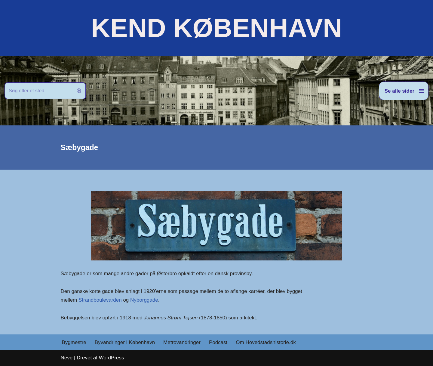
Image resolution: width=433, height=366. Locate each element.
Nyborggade (144, 300)
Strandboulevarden (100, 300)
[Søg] (38, 90)
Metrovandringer (182, 342)
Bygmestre (74, 342)
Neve (67, 358)
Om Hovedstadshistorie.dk (266, 342)
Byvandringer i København (125, 342)
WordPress (111, 358)
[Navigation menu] (403, 91)
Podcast (218, 342)
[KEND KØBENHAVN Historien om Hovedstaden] (216, 28)
